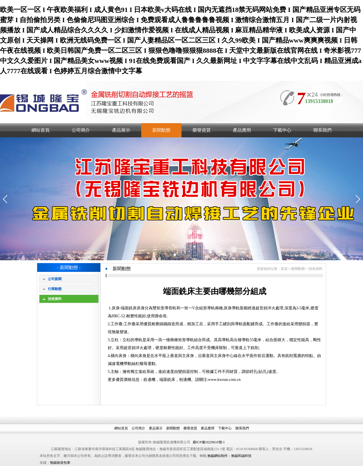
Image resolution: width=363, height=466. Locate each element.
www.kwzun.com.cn (224, 379)
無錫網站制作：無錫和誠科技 (229, 456)
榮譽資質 (202, 130)
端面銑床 (167, 379)
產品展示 (121, 130)
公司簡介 (81, 130)
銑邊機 (149, 379)
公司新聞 (55, 279)
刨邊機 (185, 379)
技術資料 (55, 299)
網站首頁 (40, 130)
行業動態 (55, 289)
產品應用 (242, 130)
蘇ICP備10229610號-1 (209, 442)
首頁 (284, 269)
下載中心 (282, 130)
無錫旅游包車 (60, 463)
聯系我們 (322, 130)
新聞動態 (161, 130)
